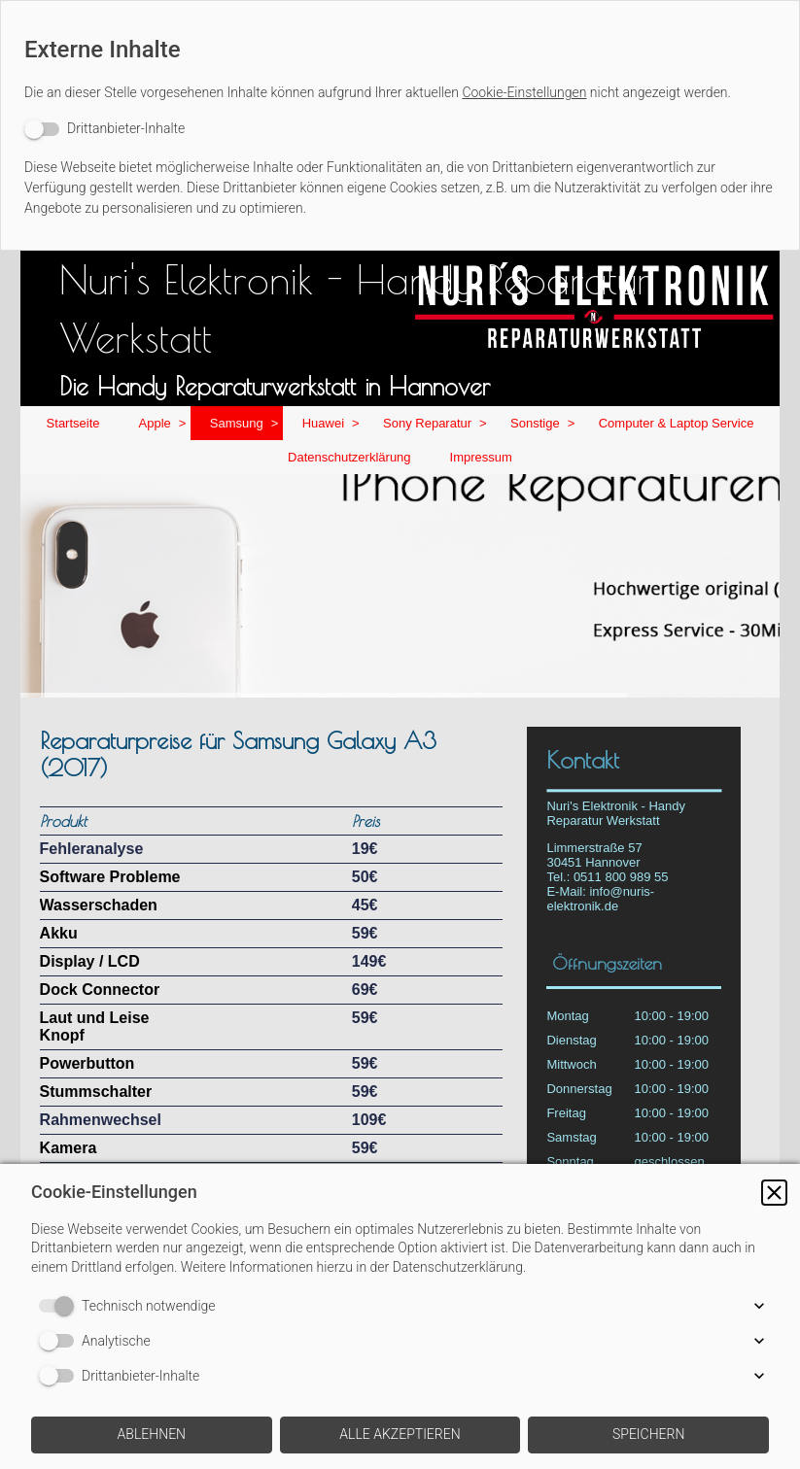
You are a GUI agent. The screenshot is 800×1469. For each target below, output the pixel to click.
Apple (155, 423)
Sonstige (535, 423)
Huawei (323, 423)
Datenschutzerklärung (349, 457)
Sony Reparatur (427, 423)
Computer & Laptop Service (676, 423)
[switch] (104, 129)
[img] (400, 586)
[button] (774, 1192)
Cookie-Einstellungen (524, 92)
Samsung (236, 423)
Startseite (73, 423)
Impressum (481, 457)
